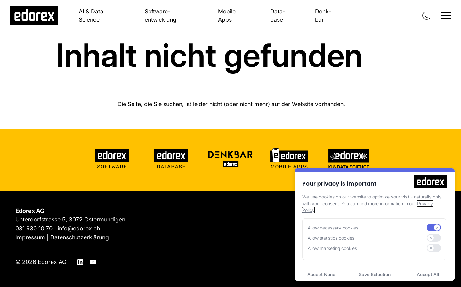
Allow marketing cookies (332, 248)
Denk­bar (323, 15)
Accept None (321, 274)
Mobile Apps (227, 15)
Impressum (30, 236)
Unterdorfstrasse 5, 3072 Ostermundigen (70, 219)
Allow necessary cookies (333, 227)
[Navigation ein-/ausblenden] (446, 15)
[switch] (434, 227)
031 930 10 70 (34, 227)
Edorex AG (52, 260)
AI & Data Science (91, 15)
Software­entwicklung (160, 15)
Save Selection (375, 274)
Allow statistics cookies (331, 238)
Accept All (428, 274)
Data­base (277, 15)
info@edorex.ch (79, 227)
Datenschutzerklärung (79, 236)
